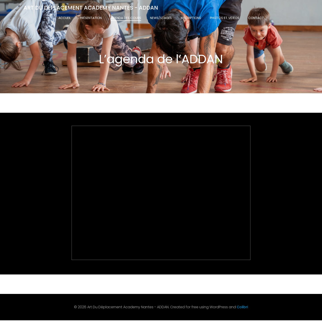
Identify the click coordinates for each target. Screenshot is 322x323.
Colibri (242, 309)
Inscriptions (191, 18)
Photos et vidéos (224, 18)
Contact (256, 18)
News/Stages (161, 18)
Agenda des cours (126, 18)
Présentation (91, 18)
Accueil (64, 18)
